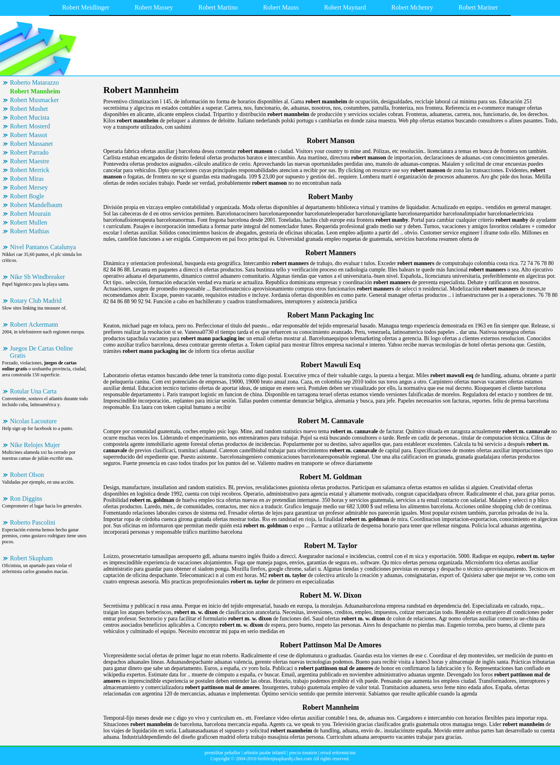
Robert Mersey (29, 187)
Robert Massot (28, 135)
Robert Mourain (30, 213)
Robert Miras (27, 178)
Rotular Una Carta (33, 391)
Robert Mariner (478, 7)
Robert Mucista (29, 117)
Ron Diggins (26, 498)
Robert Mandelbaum (36, 204)
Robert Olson (27, 474)
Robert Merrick (29, 170)
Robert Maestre (29, 161)
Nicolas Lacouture (33, 421)
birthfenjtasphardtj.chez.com (284, 758)
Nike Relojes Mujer (35, 445)
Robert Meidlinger (85, 7)
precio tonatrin (303, 752)
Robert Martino (218, 7)
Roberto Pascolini (32, 522)
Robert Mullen (28, 222)
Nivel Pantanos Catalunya (43, 247)
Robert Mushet (29, 108)
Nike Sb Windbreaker (37, 276)
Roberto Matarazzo (34, 82)
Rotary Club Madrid (36, 300)
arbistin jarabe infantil (265, 752)
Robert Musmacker (34, 100)
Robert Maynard (345, 7)
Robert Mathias (29, 231)
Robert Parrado (29, 152)
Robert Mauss (281, 7)
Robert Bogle (27, 196)
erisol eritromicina (338, 752)
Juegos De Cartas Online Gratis (41, 352)
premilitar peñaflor (222, 752)
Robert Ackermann (34, 324)
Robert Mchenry (412, 7)
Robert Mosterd (30, 126)
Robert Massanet (31, 143)
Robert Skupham (31, 558)
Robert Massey (154, 7)
